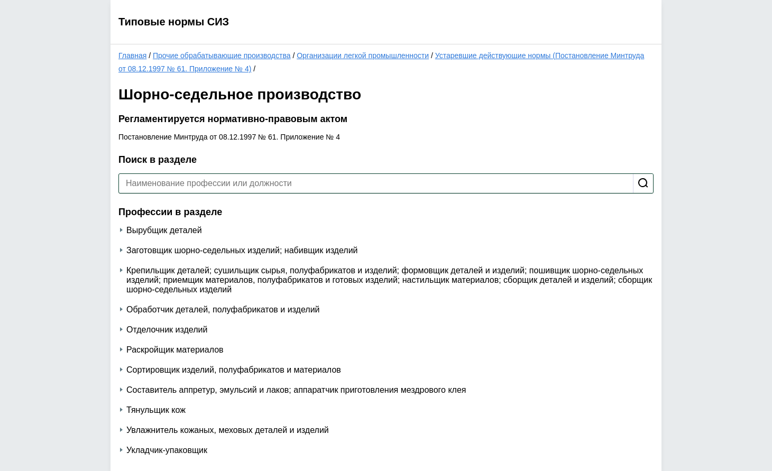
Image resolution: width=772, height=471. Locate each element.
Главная (132, 55)
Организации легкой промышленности (363, 55)
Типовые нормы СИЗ (173, 21)
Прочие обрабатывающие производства (222, 55)
